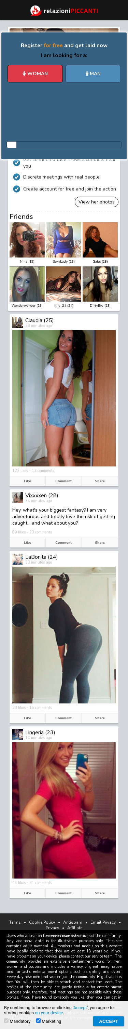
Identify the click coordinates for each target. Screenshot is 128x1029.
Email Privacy (103, 922)
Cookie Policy (42, 922)
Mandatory (17, 1021)
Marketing (48, 1021)
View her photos (97, 202)
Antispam (72, 922)
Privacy (52, 928)
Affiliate (74, 928)
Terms (15, 922)
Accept (80, 1007)
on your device (49, 1012)
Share (100, 481)
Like (27, 481)
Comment (63, 481)
